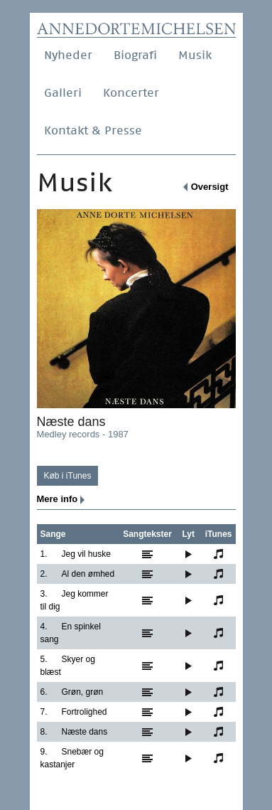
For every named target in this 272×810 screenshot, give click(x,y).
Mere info (57, 499)
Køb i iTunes (68, 476)
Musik (195, 55)
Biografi (135, 55)
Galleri (63, 93)
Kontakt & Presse (93, 130)
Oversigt (210, 186)
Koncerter (131, 93)
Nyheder (68, 55)
